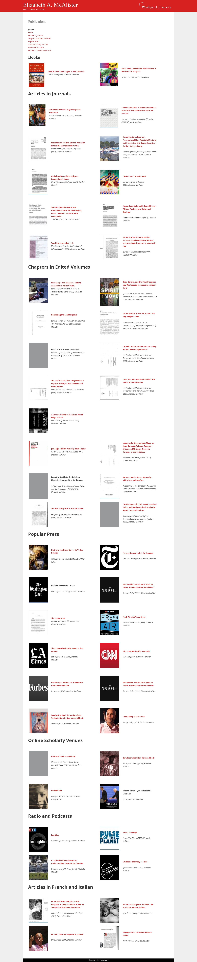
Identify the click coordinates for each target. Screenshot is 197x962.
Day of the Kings (130, 832)
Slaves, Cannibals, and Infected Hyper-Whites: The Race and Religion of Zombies (139, 209)
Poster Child (56, 790)
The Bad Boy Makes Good (134, 716)
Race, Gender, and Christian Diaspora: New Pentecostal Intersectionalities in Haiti (139, 285)
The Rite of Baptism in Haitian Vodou (67, 508)
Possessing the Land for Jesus (64, 315)
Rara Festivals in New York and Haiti (138, 758)
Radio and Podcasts (36, 47)
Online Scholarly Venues (38, 44)
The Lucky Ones (58, 618)
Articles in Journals (35, 35)
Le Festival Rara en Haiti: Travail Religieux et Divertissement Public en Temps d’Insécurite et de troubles (67, 904)
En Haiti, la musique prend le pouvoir (67, 934)
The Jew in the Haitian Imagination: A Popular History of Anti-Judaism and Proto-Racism (67, 383)
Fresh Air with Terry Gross (134, 617)
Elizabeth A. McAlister (50, 5)
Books (30, 32)
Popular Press (33, 41)
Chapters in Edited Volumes (39, 38)
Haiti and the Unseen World (63, 756)
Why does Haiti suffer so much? (136, 651)
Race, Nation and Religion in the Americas (66, 72)
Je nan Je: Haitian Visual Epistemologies (68, 449)
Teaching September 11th (62, 243)
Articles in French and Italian (39, 50)
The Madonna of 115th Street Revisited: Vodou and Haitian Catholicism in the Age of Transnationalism (140, 507)
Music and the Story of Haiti (135, 862)
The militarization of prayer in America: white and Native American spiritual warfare (138, 110)
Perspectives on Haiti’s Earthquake (138, 553)
